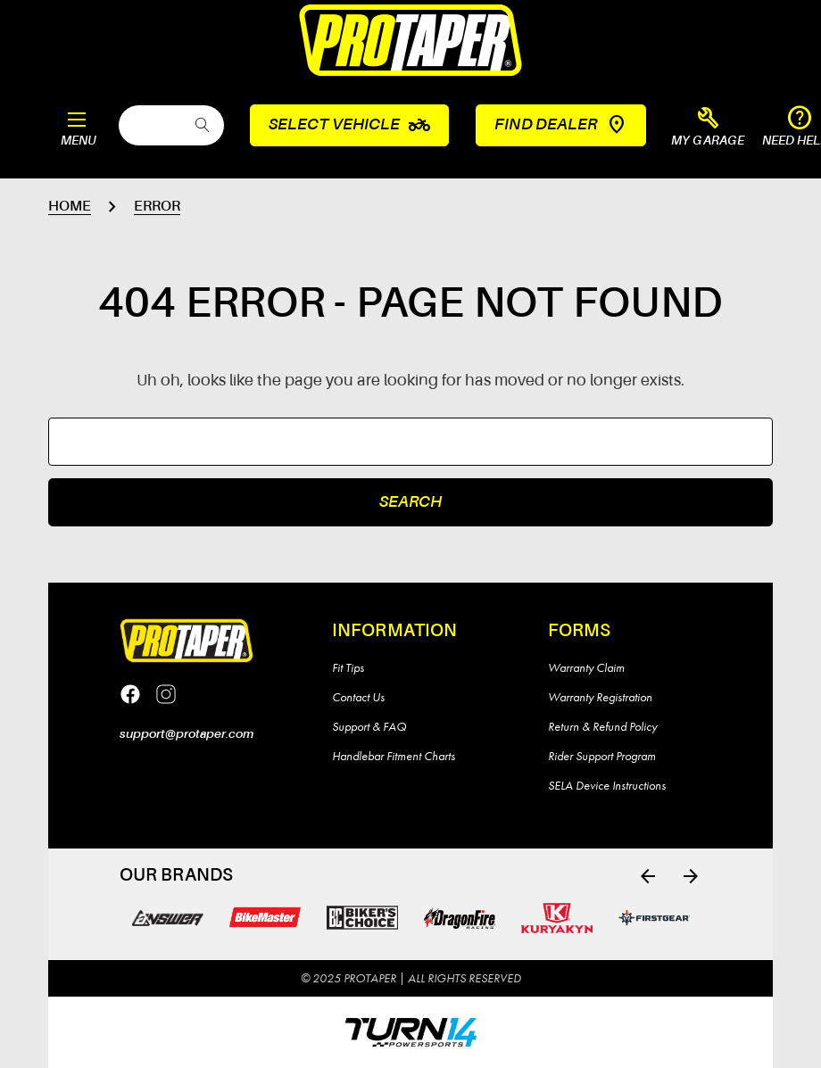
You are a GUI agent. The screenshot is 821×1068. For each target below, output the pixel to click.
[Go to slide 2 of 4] (690, 876)
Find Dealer (560, 125)
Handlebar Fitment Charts (393, 756)
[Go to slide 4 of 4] (648, 876)
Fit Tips (348, 667)
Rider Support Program (602, 756)
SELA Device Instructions (607, 785)
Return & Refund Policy (602, 726)
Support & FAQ (369, 726)
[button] (707, 127)
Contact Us (358, 697)
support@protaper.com (186, 734)
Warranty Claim (586, 667)
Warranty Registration (600, 697)
